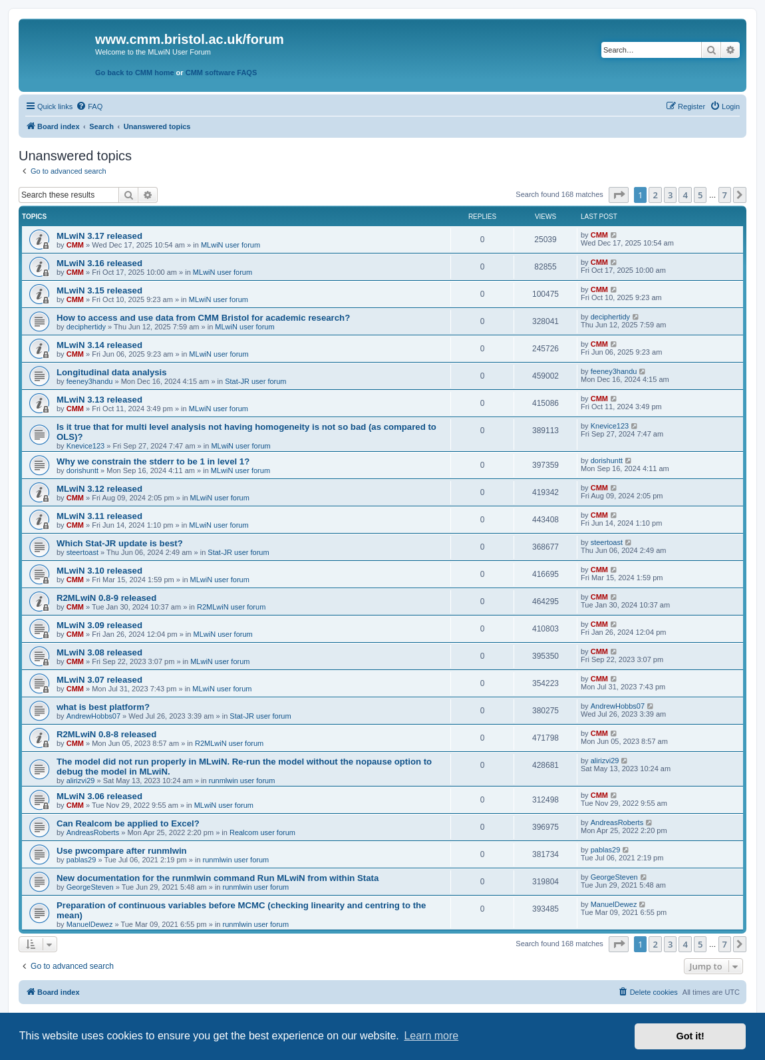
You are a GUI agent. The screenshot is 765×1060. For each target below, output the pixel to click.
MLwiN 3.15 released (99, 290)
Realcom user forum (262, 832)
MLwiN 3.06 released (99, 796)
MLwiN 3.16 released (99, 263)
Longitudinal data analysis (112, 372)
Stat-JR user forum (255, 381)
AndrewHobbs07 (93, 716)
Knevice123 (86, 446)
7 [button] (724, 195)
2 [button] (655, 195)
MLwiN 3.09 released (99, 625)
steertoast (82, 552)
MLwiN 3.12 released (99, 489)
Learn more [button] (431, 1035)
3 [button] (670, 195)
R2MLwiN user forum (231, 607)
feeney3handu (90, 381)
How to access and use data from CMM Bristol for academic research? (203, 318)
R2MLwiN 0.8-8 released (106, 734)
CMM (75, 245)
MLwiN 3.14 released (99, 345)
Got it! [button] (690, 1036)
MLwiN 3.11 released (99, 516)
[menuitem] (89, 106)
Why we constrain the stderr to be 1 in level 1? (153, 461)
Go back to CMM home (134, 73)
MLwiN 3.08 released (99, 652)
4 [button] (685, 195)
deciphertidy (86, 327)
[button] (619, 195)
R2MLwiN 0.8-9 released (106, 598)
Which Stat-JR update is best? (120, 543)
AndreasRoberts (93, 832)
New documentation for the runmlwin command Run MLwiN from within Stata (218, 878)
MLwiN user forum (230, 245)
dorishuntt (82, 470)
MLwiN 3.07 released (99, 680)
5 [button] (700, 195)
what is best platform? (103, 707)
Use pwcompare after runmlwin (122, 851)
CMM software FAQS (221, 73)
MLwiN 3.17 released (99, 236)
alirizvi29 (81, 781)
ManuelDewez (90, 924)
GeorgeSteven (90, 887)
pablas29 (81, 860)
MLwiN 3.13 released (99, 400)
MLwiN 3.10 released (99, 571)
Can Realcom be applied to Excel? (128, 823)
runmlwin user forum (242, 781)
